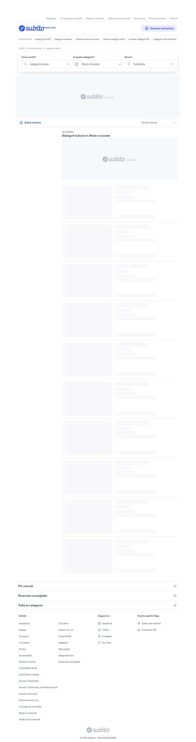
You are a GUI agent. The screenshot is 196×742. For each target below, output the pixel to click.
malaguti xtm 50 (43, 39)
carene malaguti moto (114, 39)
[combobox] (47, 64)
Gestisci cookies (27, 661)
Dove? (128, 57)
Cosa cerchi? (29, 57)
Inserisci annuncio (159, 28)
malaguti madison (63, 39)
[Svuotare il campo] (68, 64)
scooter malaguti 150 (139, 39)
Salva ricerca (30, 122)
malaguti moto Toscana (164, 39)
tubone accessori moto (87, 39)
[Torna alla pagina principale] (38, 28)
